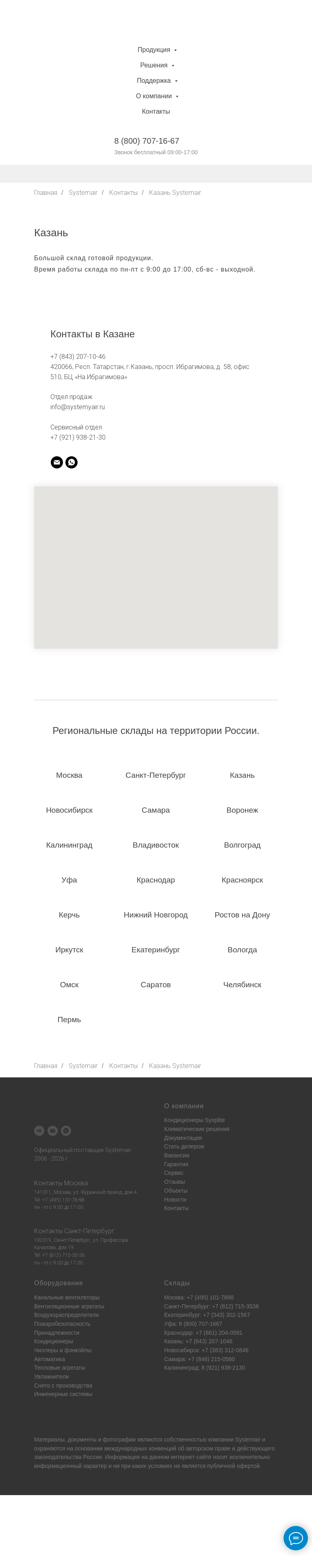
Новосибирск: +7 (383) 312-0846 (206, 1350)
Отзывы (174, 1181)
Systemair (83, 192)
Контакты (156, 111)
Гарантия (176, 1164)
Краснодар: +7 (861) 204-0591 (203, 1332)
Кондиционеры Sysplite (194, 1120)
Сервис (174, 1173)
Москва (76, 1183)
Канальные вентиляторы (67, 1297)
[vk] (39, 1131)
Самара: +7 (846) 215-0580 (199, 1359)
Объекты (176, 1190)
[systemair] (57, 462)
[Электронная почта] (53, 1131)
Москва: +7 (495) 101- (192, 1297)
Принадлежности (56, 1332)
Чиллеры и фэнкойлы (62, 1350)
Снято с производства (63, 1385)
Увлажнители (51, 1376)
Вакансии (176, 1155)
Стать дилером (184, 1146)
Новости (175, 1199)
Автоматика (49, 1359)
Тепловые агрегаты (59, 1367)
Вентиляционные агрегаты (69, 1306)
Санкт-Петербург (89, 1231)
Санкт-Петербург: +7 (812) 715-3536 (211, 1306)
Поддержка (155, 80)
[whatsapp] (71, 462)
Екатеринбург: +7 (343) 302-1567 (207, 1315)
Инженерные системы (63, 1394)
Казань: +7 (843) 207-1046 (198, 1341)
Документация (183, 1138)
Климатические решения (197, 1129)
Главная (45, 192)
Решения (154, 65)
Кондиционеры (54, 1341)
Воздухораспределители (66, 1315)
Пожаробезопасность (62, 1324)
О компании (155, 96)
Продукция (155, 49)
